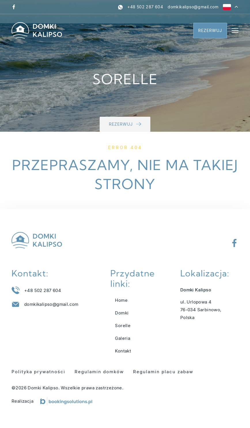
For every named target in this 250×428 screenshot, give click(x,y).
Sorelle (122, 325)
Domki (121, 313)
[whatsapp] (120, 7)
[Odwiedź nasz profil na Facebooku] (14, 7)
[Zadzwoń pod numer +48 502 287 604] (145, 7)
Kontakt (123, 351)
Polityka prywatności (38, 371)
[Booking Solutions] (66, 401)
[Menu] (235, 30)
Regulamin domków (99, 371)
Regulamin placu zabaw (163, 371)
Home (121, 300)
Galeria (122, 338)
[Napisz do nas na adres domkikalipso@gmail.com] (193, 7)
